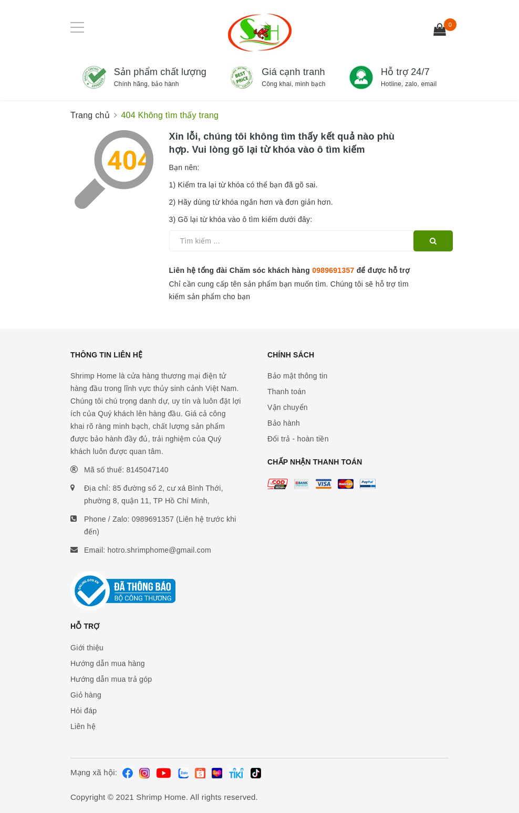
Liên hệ (83, 726)
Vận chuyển (287, 407)
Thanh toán (286, 391)
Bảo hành (283, 423)
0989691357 (333, 270)
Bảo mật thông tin (297, 376)
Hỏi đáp (83, 710)
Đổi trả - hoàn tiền (298, 439)
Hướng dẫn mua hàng (107, 663)
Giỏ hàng (85, 695)
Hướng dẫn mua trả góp (111, 679)
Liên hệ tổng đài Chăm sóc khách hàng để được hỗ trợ (289, 270)
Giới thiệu (86, 647)
